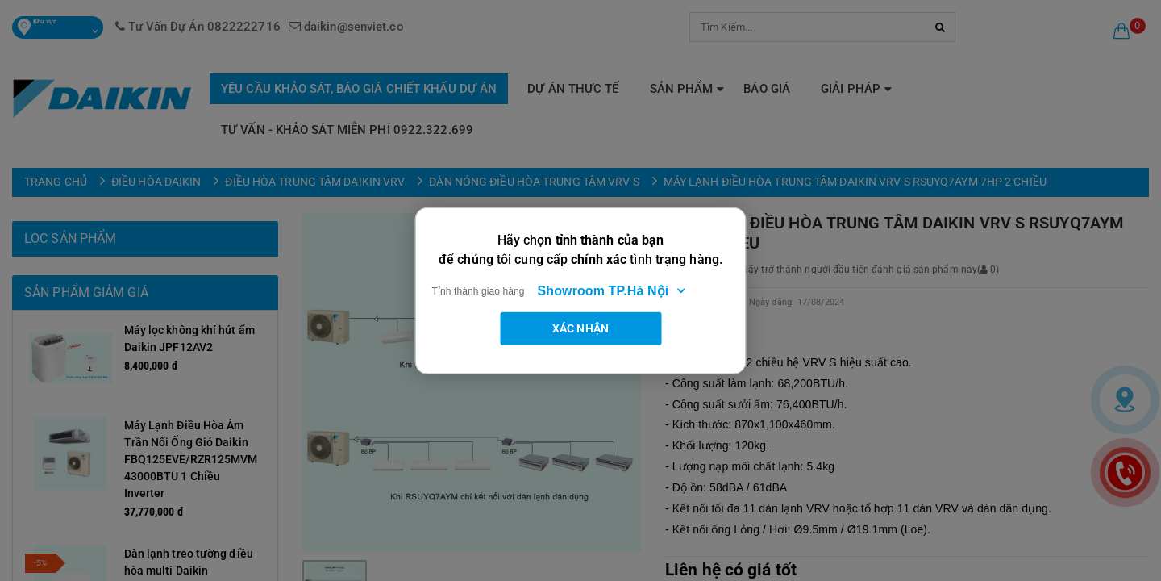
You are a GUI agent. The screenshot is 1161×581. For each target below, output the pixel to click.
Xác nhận (580, 327)
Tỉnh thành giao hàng (478, 290)
